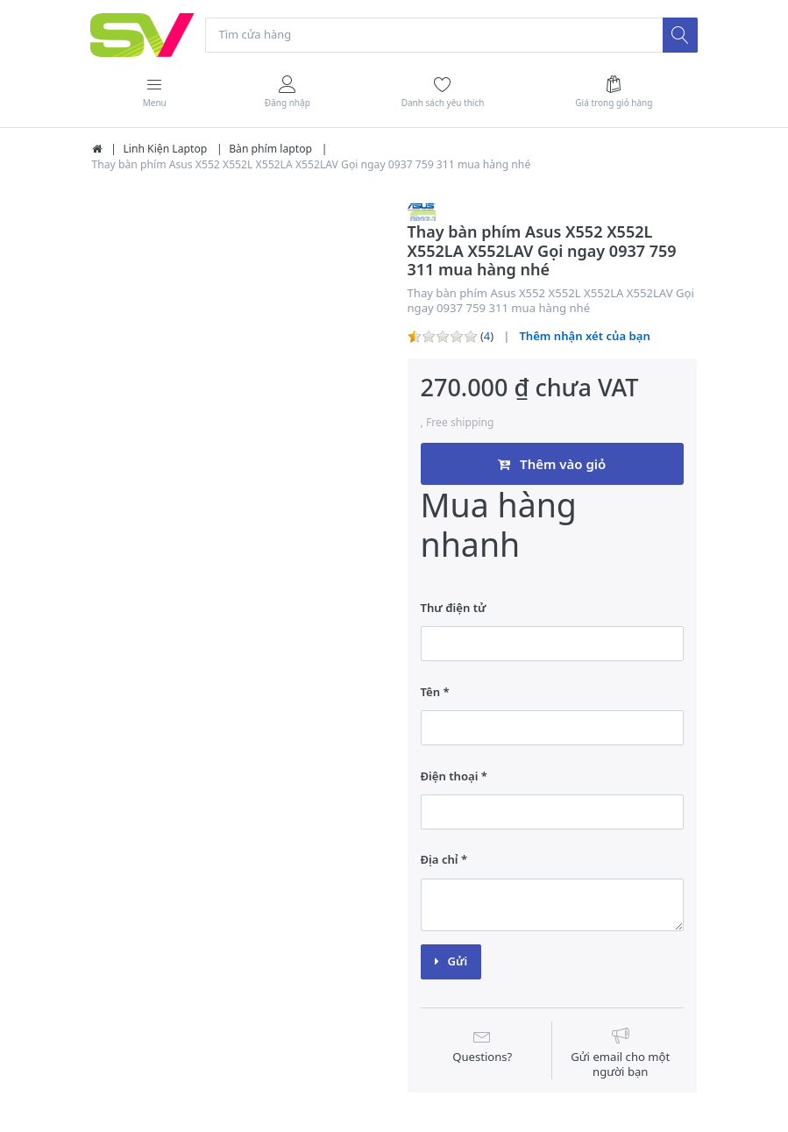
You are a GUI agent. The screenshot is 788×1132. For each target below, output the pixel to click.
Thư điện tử (453, 608)
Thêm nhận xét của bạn (584, 337)
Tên (431, 692)
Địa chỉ (439, 860)
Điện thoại (450, 776)
